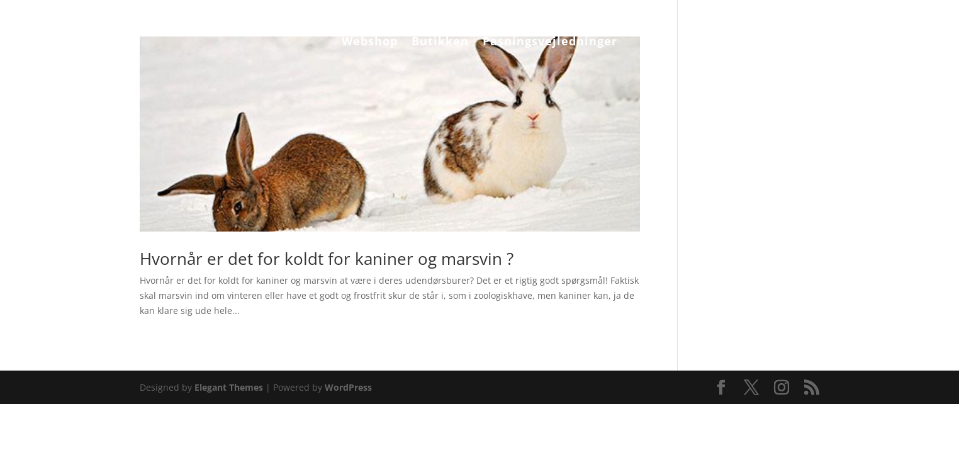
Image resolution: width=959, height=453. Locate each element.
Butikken (440, 42)
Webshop (370, 42)
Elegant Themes (228, 387)
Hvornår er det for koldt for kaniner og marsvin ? (329, 258)
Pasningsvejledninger (550, 42)
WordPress (348, 387)
